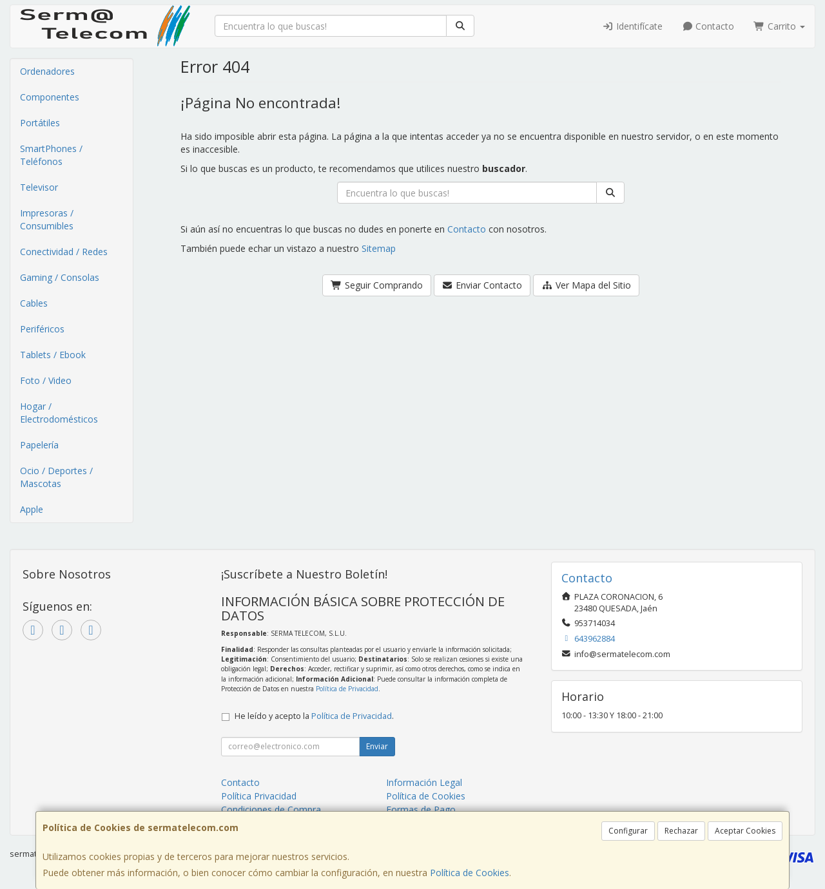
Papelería (39, 445)
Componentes (49, 97)
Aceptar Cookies (745, 830)
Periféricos (42, 329)
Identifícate (632, 26)
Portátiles (40, 123)
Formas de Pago (421, 809)
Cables (34, 303)
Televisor (39, 187)
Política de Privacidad (347, 688)
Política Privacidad (258, 796)
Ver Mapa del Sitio (586, 285)
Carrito (779, 26)
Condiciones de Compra (271, 809)
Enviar (377, 746)
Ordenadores (47, 71)
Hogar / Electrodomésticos (59, 412)
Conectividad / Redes (64, 251)
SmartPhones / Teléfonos (51, 154)
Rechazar (681, 830)
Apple (31, 509)
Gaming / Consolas (59, 277)
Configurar (628, 830)
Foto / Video (46, 380)
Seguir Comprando (377, 285)
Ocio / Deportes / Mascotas (56, 477)
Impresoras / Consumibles (46, 219)
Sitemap (379, 248)
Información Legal (424, 782)
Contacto (708, 26)
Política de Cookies (469, 872)
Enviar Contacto (482, 285)
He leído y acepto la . (314, 716)
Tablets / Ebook (53, 355)
